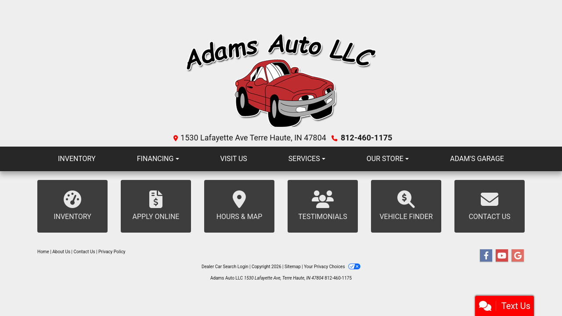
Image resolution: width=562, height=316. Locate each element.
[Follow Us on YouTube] (502, 255)
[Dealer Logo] (281, 81)
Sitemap (293, 266)
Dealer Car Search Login (225, 266)
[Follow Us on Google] (518, 255)
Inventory (72, 205)
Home (43, 251)
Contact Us (489, 205)
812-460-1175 (366, 137)
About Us (61, 251)
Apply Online (156, 205)
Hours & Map (239, 205)
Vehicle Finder (406, 205)
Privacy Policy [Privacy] (112, 251)
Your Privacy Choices (332, 266)
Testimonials (323, 205)
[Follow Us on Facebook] (486, 255)
